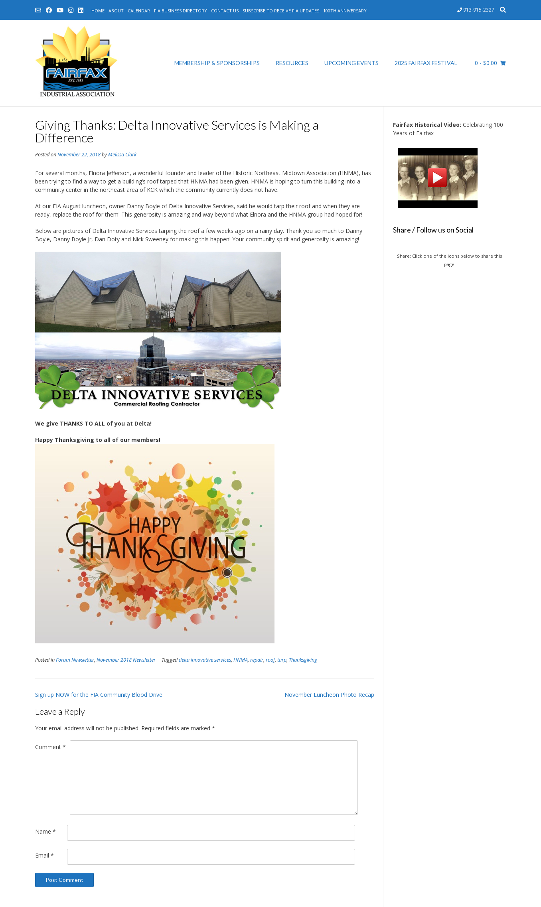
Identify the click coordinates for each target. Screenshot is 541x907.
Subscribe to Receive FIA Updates (281, 11)
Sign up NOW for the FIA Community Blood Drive (98, 694)
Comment (50, 747)
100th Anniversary (345, 11)
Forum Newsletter (75, 660)
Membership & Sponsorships (217, 62)
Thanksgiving (303, 660)
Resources (292, 62)
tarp (281, 660)
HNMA (240, 660)
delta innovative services (205, 660)
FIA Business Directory (180, 11)
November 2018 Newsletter (126, 660)
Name (45, 831)
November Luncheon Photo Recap (329, 694)
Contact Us (225, 11)
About (116, 11)
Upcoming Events (351, 62)
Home (98, 11)
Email (44, 855)
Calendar (139, 11)
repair (256, 660)
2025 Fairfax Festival (426, 62)
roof (270, 660)
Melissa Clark (122, 154)
